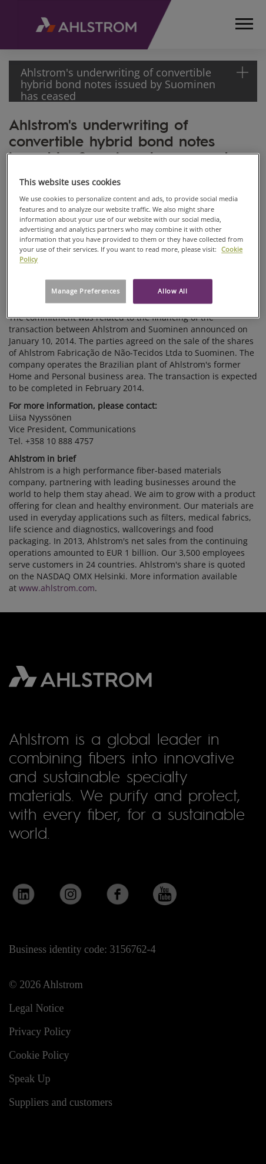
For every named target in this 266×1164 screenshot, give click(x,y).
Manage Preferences (85, 290)
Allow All (172, 290)
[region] (132, 235)
